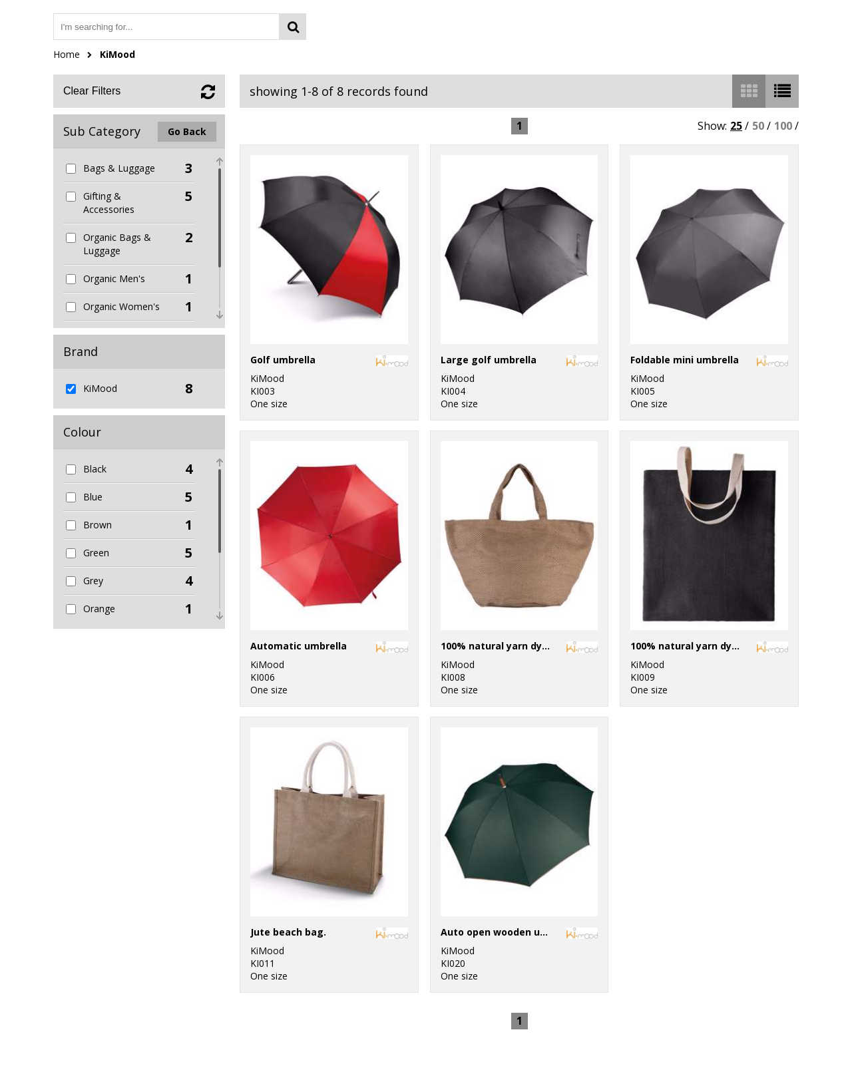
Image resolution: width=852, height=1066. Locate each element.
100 (783, 125)
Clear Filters (91, 90)
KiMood (117, 54)
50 (758, 125)
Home (66, 54)
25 (736, 125)
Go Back (187, 131)
